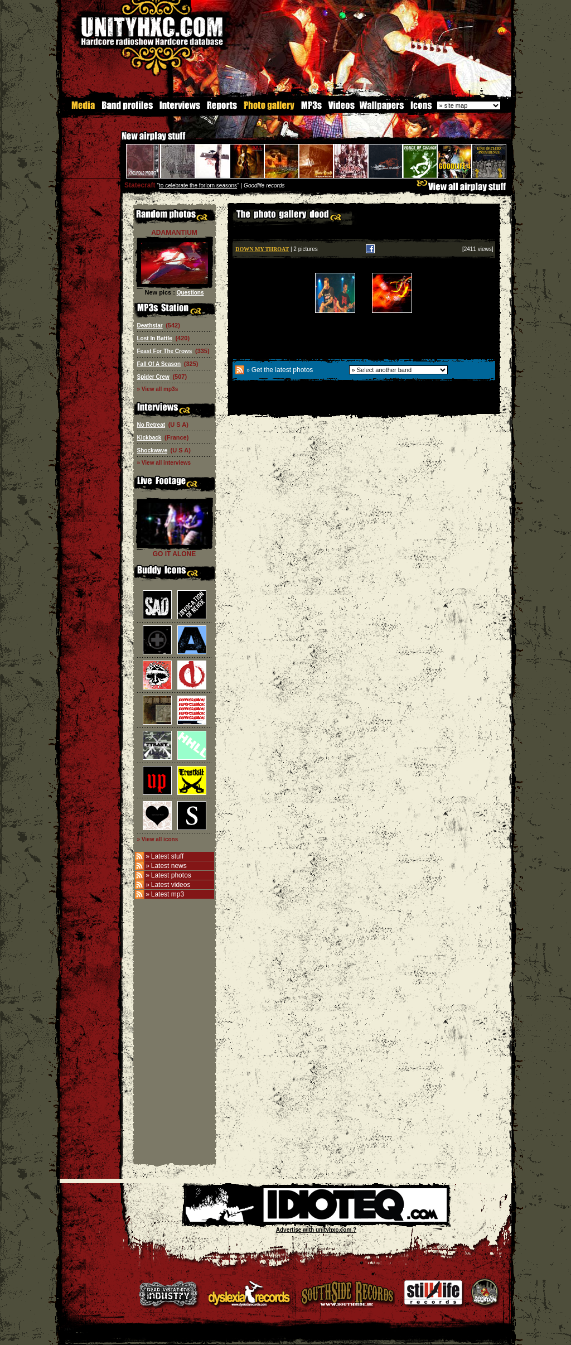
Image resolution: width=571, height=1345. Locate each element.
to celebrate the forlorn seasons (198, 185)
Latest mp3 (167, 894)
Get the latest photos (282, 369)
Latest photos (171, 875)
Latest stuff (167, 856)
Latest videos (171, 884)
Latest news (169, 865)
